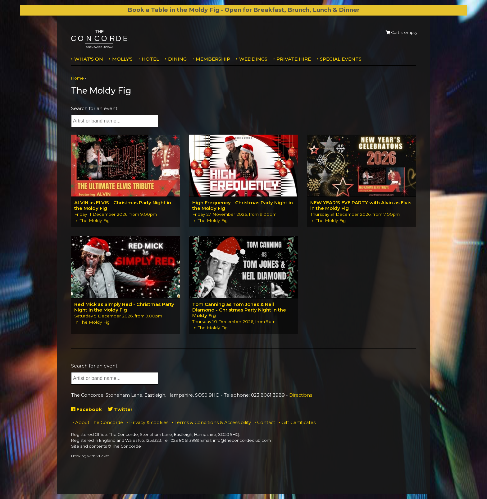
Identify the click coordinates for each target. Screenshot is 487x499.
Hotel (150, 59)
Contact (266, 422)
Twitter (120, 409)
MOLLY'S (122, 59)
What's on (88, 59)
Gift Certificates (298, 422)
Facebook (86, 409)
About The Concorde (99, 422)
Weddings (253, 59)
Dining (177, 59)
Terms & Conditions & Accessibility (213, 422)
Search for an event (94, 108)
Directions (300, 395)
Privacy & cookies (148, 422)
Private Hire (293, 59)
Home (77, 78)
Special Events (341, 59)
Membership (213, 59)
